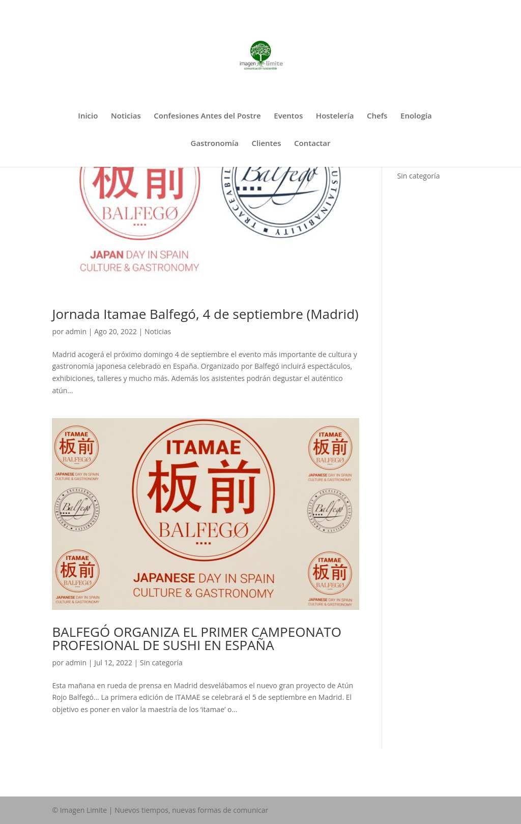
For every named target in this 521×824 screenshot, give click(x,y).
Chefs (377, 116)
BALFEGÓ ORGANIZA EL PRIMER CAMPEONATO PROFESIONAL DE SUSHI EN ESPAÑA (196, 638)
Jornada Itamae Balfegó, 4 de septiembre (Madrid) (205, 314)
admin (76, 331)
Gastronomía (215, 143)
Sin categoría (161, 662)
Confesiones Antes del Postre (207, 116)
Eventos (288, 116)
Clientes (266, 143)
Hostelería (335, 116)
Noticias (126, 116)
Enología (416, 116)
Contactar (312, 143)
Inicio (88, 116)
